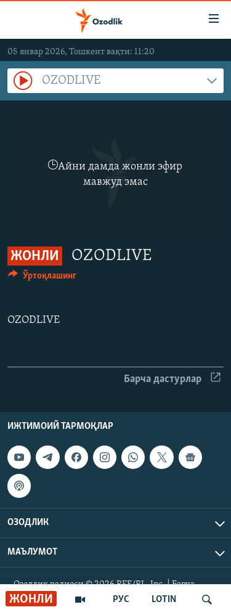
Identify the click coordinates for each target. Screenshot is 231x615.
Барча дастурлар (172, 379)
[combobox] (115, 80)
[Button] (42, 278)
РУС (121, 600)
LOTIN (164, 600)
